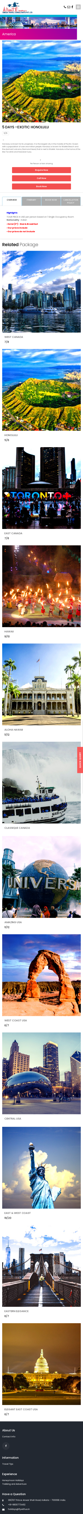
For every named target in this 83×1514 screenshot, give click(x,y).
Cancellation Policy (70, 197)
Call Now (41, 174)
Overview (12, 196)
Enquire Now (41, 166)
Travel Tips (7, 1460)
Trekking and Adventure (14, 1480)
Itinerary (31, 196)
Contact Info (8, 1432)
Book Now (41, 182)
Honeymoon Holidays (13, 1476)
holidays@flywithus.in (19, 1505)
